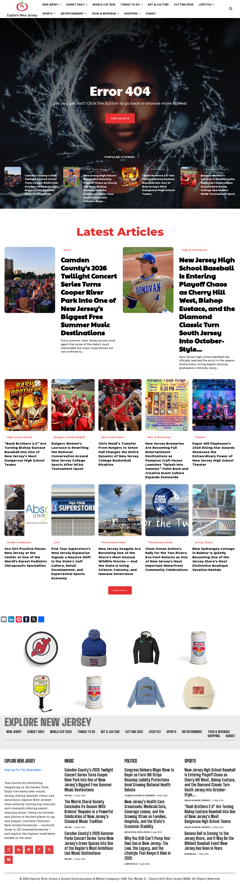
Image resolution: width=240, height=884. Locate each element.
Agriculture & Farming (140, 795)
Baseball (190, 853)
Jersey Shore (203, 542)
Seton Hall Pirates (112, 437)
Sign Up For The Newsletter (22, 770)
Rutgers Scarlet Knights (216, 169)
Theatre (200, 437)
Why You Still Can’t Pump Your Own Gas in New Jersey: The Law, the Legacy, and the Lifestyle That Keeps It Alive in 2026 (147, 848)
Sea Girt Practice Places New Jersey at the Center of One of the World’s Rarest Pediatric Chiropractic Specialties (25, 557)
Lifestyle (130, 863)
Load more (120, 590)
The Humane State (113, 542)
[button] (230, 9)
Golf (56, 542)
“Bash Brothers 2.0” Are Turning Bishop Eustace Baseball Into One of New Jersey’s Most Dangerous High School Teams (158, 184)
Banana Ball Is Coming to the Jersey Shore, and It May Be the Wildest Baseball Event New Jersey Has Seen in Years (209, 841)
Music (30, 169)
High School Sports (96, 169)
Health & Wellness (19, 542)
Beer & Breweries (159, 437)
